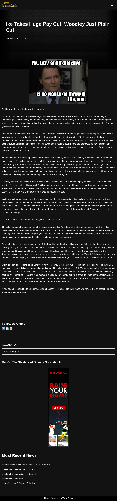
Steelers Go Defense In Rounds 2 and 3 (20, 469)
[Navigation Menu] (112, 5)
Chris (10, 38)
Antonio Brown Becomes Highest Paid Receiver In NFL (27, 465)
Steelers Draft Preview (12, 479)
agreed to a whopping (94, 199)
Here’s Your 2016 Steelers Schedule (18, 483)
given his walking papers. (88, 134)
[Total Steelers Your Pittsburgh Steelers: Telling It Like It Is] (10, 5)
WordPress (67, 498)
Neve (46, 498)
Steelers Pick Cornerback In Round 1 (19, 474)
